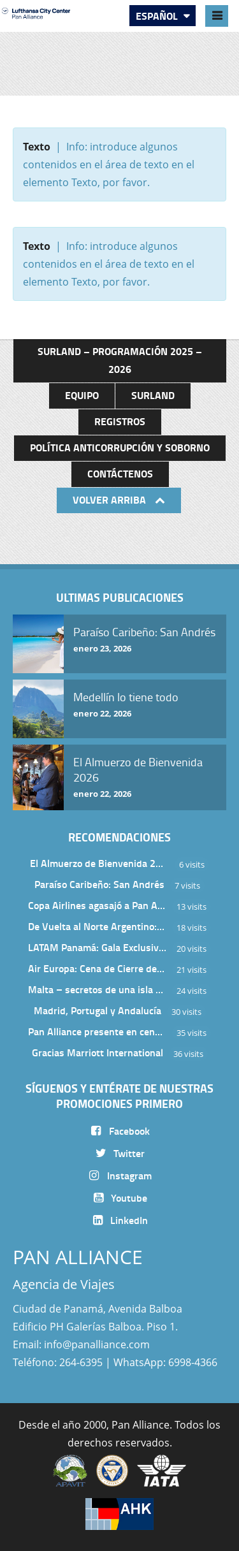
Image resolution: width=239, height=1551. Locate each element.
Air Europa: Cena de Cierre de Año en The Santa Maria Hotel (97, 968)
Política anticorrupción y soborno (120, 447)
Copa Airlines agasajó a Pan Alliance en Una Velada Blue (97, 905)
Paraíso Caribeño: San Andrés (99, 884)
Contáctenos (120, 473)
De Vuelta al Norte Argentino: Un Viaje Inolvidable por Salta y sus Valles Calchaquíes (97, 926)
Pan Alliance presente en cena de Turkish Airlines (97, 1031)
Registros (119, 421)
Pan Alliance (141, 1425)
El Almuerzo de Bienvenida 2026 (99, 863)
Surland (153, 395)
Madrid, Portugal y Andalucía (97, 1010)
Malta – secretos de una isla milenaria (97, 989)
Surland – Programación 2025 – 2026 (120, 360)
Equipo (82, 395)
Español (158, 15)
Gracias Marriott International (97, 1052)
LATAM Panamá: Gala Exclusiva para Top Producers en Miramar (97, 947)
